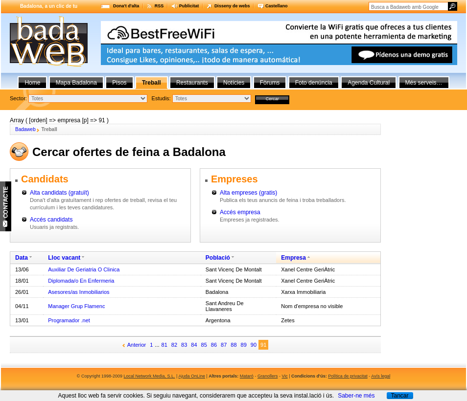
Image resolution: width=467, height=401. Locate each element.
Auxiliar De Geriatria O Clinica (83, 269)
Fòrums (270, 82)
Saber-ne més (356, 395)
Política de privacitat (348, 376)
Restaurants (192, 82)
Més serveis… (424, 82)
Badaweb (25, 129)
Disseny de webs (232, 5)
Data (21, 257)
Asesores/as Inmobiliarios (78, 292)
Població (218, 257)
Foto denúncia (313, 82)
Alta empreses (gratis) (248, 192)
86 (214, 345)
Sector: (18, 98)
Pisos (119, 82)
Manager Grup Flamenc (76, 306)
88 (233, 345)
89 (244, 345)
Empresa (293, 257)
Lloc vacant (64, 257)
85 (204, 345)
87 (224, 345)
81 (164, 345)
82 (174, 345)
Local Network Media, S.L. (149, 376)
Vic (284, 376)
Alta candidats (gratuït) (59, 192)
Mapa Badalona (76, 82)
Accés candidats (51, 219)
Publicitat (189, 5)
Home (32, 82)
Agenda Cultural (369, 82)
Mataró (247, 376)
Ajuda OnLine (191, 376)
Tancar (399, 395)
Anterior (136, 345)
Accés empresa (240, 212)
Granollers (267, 376)
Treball (151, 82)
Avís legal (380, 376)
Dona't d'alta (126, 5)
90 (254, 345)
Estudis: (161, 98)
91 (263, 345)
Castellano (276, 5)
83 (184, 345)
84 (194, 345)
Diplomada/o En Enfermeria (81, 281)
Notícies (233, 82)
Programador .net (69, 320)
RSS (159, 5)
